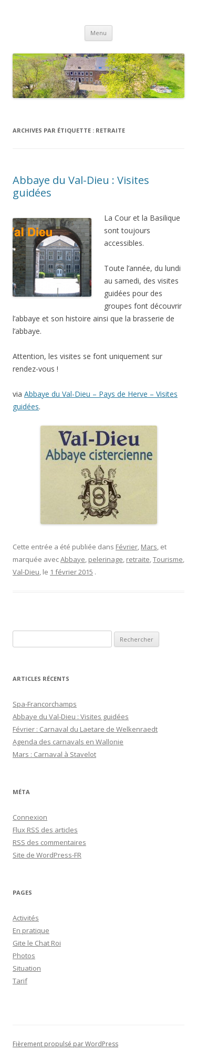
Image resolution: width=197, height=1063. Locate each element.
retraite (138, 559)
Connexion (30, 817)
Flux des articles (45, 829)
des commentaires (49, 842)
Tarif (20, 980)
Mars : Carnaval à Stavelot (54, 754)
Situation (27, 968)
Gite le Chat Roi (37, 943)
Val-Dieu (26, 572)
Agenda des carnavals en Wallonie (68, 741)
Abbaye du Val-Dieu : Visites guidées (81, 186)
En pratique (31, 930)
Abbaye (72, 559)
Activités (26, 918)
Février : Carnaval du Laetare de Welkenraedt (85, 729)
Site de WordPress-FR (47, 855)
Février (127, 546)
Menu (98, 33)
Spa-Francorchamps (45, 704)
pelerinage (105, 559)
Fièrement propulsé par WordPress (65, 1043)
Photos (24, 955)
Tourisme (168, 559)
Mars (149, 546)
